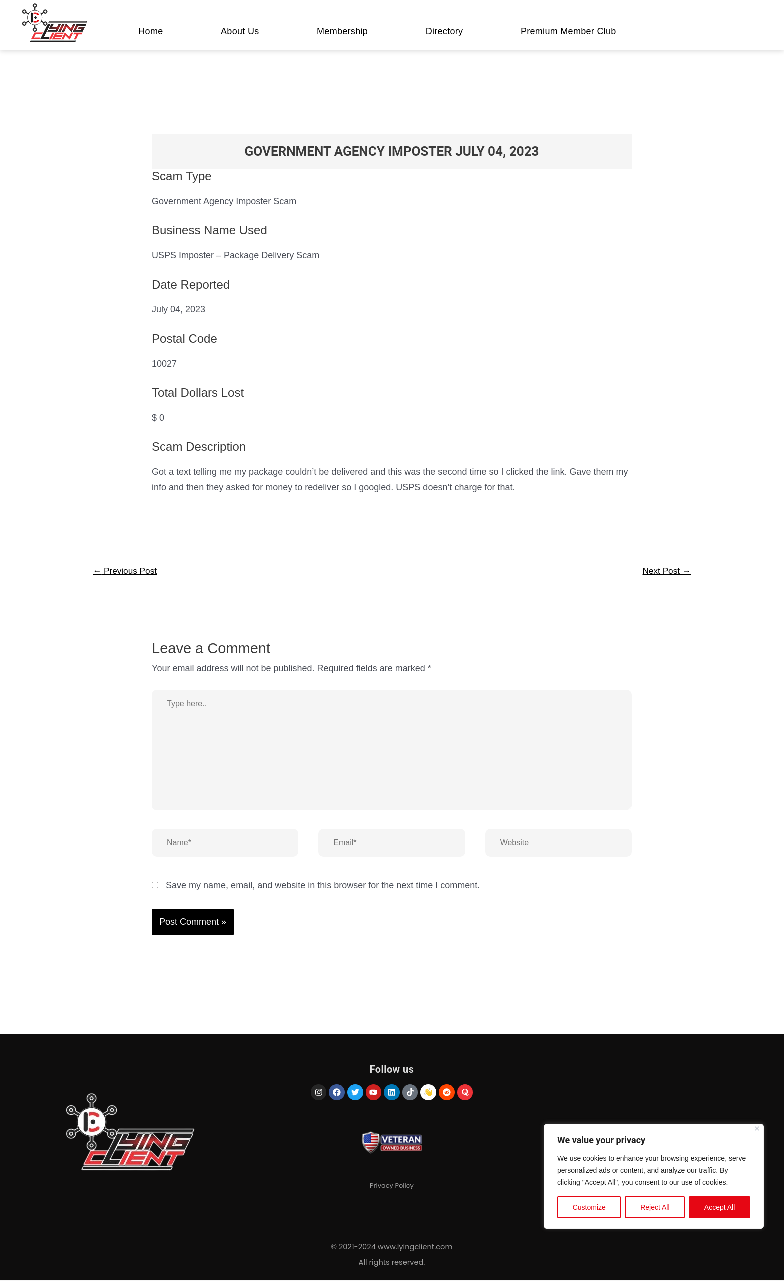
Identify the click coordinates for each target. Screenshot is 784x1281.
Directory (445, 31)
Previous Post (126, 571)
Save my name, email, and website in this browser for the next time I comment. (323, 886)
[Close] (757, 1129)
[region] (654, 1177)
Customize (589, 1208)
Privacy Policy (392, 1189)
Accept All (719, 1208)
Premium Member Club (568, 31)
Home (150, 31)
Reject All (655, 1208)
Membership (342, 31)
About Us (240, 31)
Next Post (665, 571)
